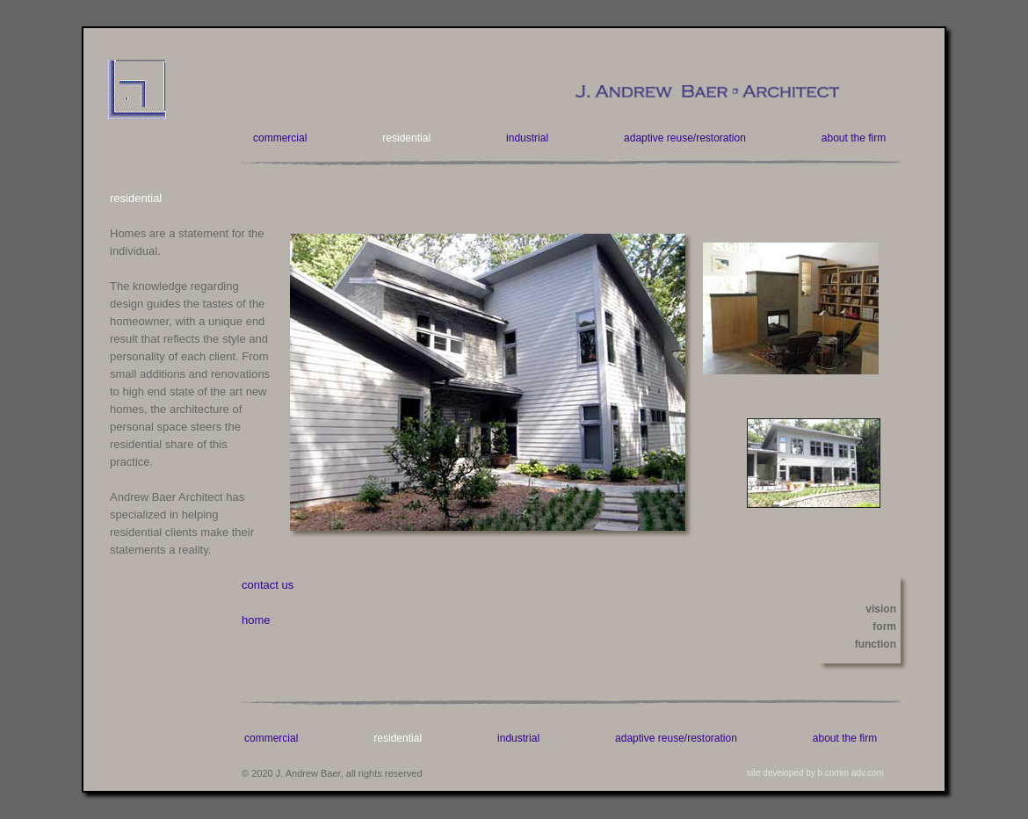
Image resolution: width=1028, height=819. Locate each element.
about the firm (854, 138)
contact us (267, 584)
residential (406, 138)
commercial (280, 138)
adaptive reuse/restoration (685, 138)
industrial (527, 138)
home (256, 620)
